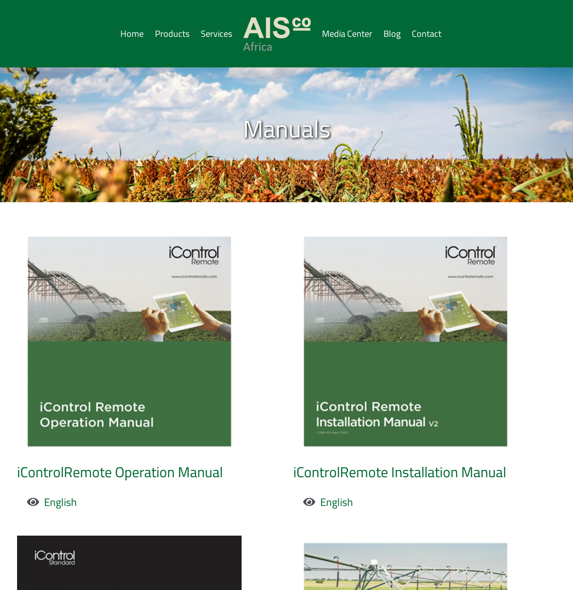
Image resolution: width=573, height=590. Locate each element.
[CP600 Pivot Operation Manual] (416, 522)
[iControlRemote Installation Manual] (395, 239)
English (60, 502)
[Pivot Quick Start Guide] (150, 522)
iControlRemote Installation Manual (389, 471)
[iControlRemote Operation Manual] (129, 239)
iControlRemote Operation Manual (120, 471)
